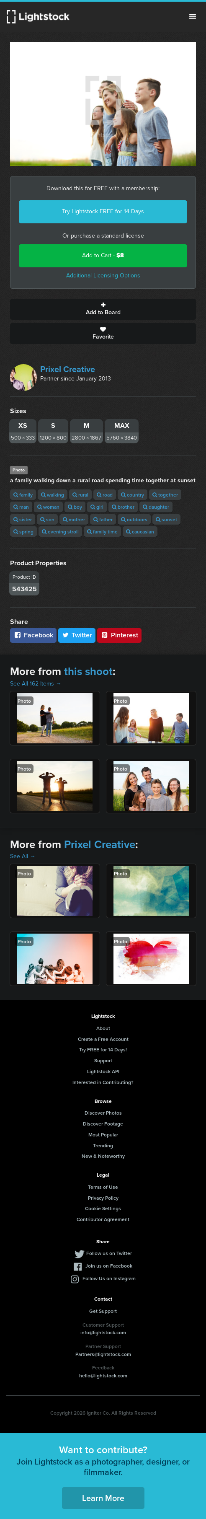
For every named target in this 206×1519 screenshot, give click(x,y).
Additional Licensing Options (103, 275)
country (132, 494)
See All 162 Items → (36, 683)
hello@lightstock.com (103, 1375)
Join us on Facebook (108, 1265)
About (103, 1028)
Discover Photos (103, 1112)
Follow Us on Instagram (109, 1278)
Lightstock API (103, 1071)
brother (123, 506)
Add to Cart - (103, 255)
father (103, 519)
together (165, 494)
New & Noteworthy (103, 1155)
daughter (156, 506)
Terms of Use (103, 1186)
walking (52, 494)
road (105, 494)
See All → (23, 856)
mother (74, 519)
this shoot (88, 671)
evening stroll (60, 531)
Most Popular (103, 1134)
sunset (166, 519)
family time (102, 531)
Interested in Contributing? (103, 1082)
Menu (192, 16)
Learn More (103, 1498)
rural (80, 494)
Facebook (33, 635)
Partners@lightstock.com (103, 1354)
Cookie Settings (103, 1208)
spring (23, 531)
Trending (103, 1145)
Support (103, 1060)
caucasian (140, 531)
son (47, 519)
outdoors (134, 519)
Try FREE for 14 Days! (103, 1049)
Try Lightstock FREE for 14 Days (103, 211)
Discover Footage (103, 1123)
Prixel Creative (67, 369)
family (23, 494)
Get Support (103, 1311)
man (21, 506)
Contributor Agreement (103, 1219)
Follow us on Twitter (109, 1253)
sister (22, 519)
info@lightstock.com (103, 1332)
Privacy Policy (103, 1197)
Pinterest (119, 635)
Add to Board (103, 309)
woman (48, 506)
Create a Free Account (103, 1039)
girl (96, 506)
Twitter (77, 635)
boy (75, 506)
